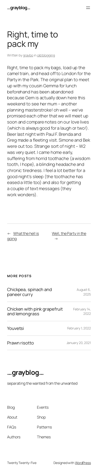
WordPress (83, 462)
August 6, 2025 (84, 291)
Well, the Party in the (69, 233)
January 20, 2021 (79, 342)
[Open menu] (88, 8)
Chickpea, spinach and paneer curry (29, 292)
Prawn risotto (20, 342)
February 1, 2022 (79, 328)
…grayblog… (18, 7)
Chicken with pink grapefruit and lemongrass (35, 311)
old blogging (46, 55)
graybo (28, 55)
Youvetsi (15, 328)
